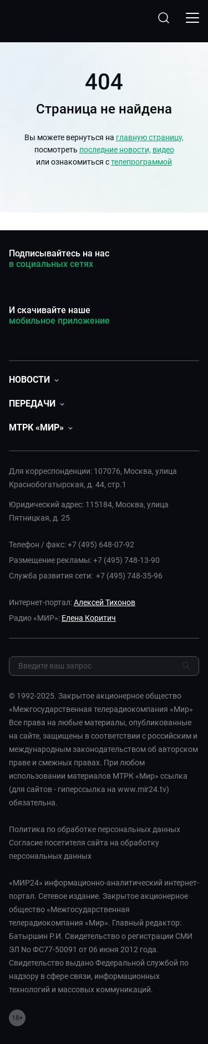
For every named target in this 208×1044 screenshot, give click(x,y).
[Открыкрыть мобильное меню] (192, 18)
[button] (34, 379)
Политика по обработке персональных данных (94, 829)
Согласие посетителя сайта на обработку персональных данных (84, 849)
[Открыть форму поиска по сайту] (164, 18)
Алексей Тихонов (104, 602)
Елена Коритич (89, 617)
